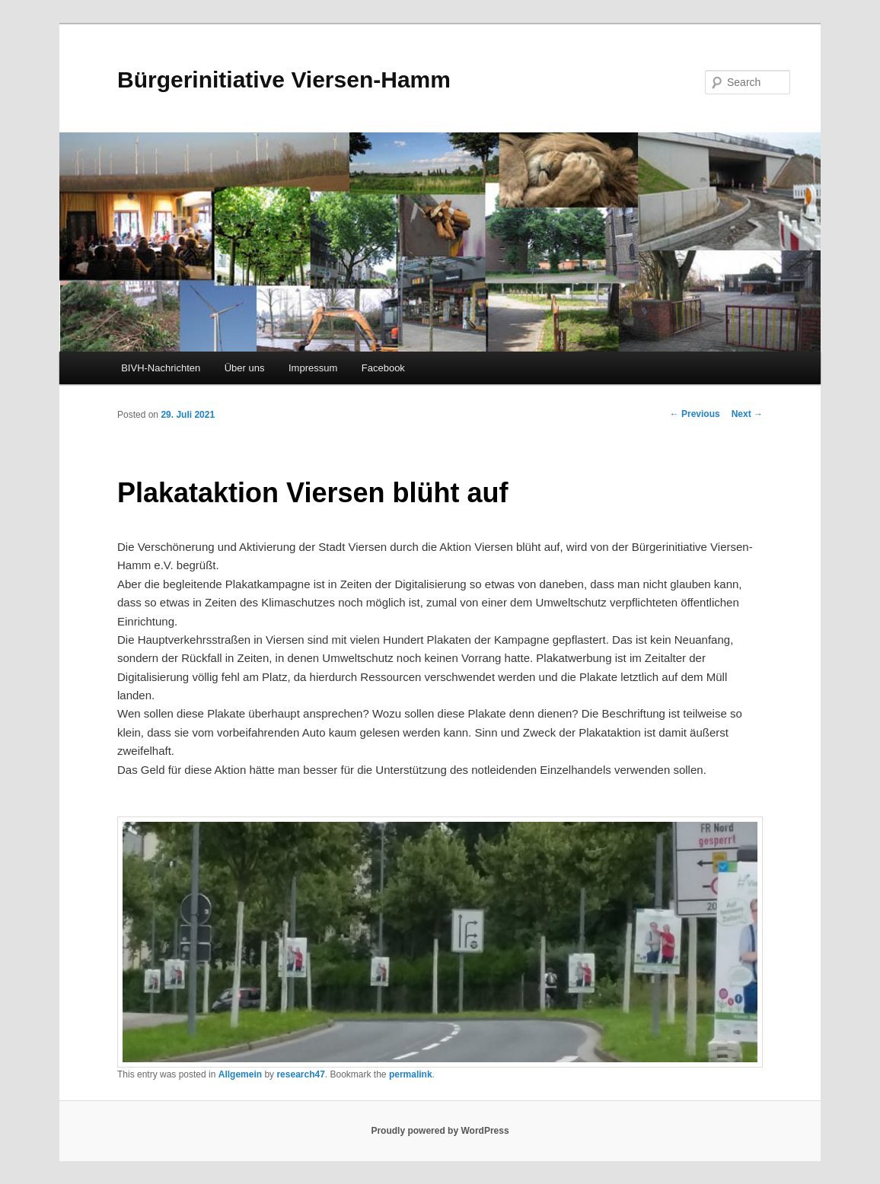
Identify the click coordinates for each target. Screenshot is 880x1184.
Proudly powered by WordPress (440, 1130)
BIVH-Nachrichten (160, 368)
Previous (695, 414)
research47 (300, 1074)
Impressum (313, 368)
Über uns (245, 368)
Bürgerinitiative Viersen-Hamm (284, 79)
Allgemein (240, 1074)
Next (747, 414)
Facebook (383, 368)
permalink (410, 1074)
